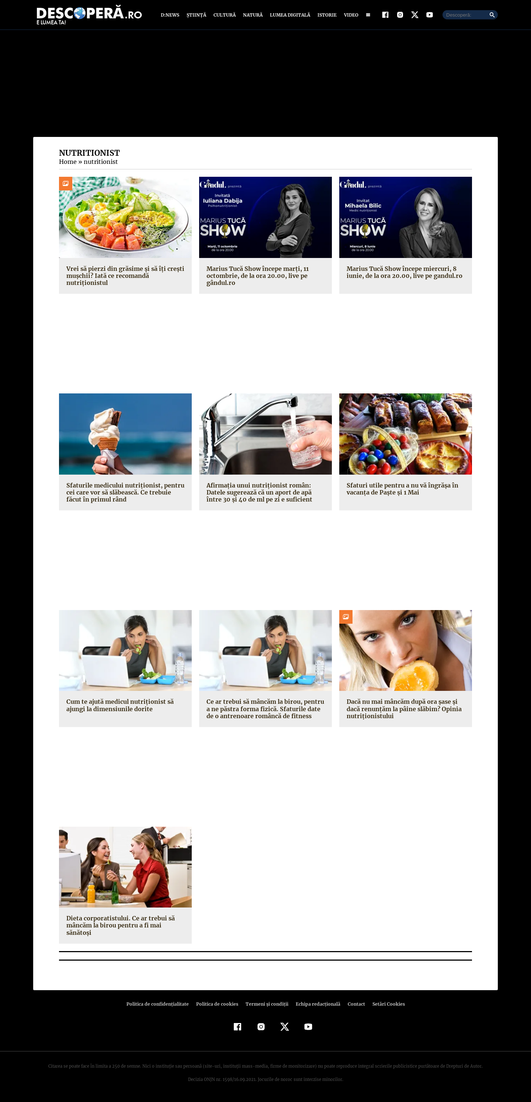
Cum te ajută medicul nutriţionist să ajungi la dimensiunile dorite (118, 707)
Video (350, 15)
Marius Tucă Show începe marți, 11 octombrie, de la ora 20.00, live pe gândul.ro (256, 277)
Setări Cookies (384, 1005)
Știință (196, 15)
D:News (171, 15)
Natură (252, 15)
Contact (353, 1005)
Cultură (224, 15)
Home (67, 163)
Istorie (325, 15)
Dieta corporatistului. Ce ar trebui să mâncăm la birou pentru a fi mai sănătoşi (118, 927)
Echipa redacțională (315, 1005)
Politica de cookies (218, 1005)
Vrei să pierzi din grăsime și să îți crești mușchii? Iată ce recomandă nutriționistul (122, 277)
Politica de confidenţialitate (161, 1005)
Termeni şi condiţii (266, 1005)
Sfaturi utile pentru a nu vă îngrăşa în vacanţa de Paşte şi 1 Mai (400, 490)
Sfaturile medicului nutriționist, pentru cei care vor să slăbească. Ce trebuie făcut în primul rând (125, 493)
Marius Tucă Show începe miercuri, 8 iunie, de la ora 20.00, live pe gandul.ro (402, 273)
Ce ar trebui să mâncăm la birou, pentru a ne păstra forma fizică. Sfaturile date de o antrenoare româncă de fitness (263, 710)
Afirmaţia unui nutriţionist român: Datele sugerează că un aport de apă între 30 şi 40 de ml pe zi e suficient (258, 493)
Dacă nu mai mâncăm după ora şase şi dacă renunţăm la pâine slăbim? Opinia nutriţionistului (403, 710)
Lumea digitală (289, 15)
